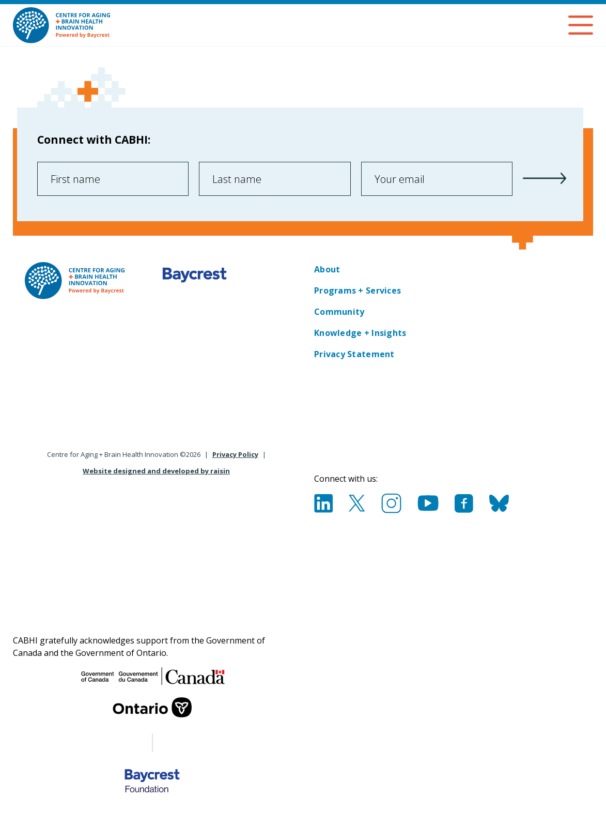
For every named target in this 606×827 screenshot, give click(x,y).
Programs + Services (357, 290)
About (327, 269)
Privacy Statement (354, 354)
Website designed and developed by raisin (156, 471)
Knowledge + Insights (360, 333)
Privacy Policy (235, 454)
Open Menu (580, 25)
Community (339, 311)
